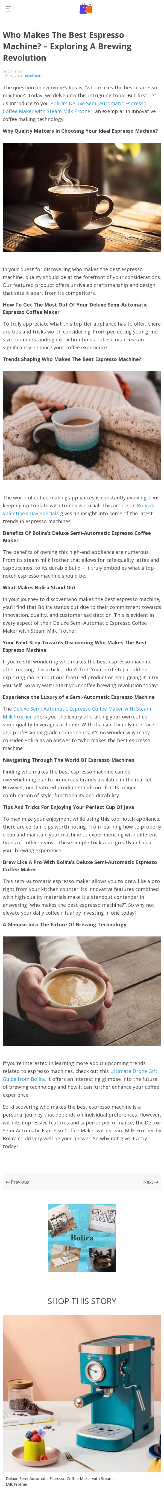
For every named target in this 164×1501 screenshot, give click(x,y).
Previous (17, 1182)
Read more (33, 76)
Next (151, 1182)
